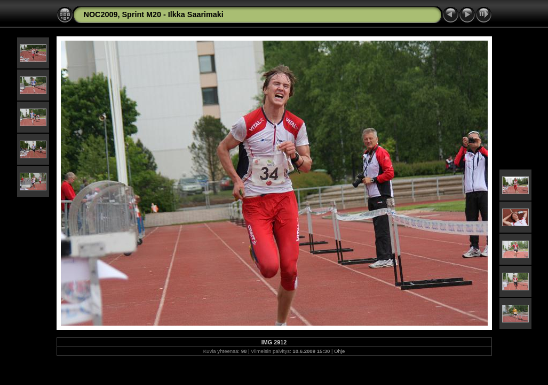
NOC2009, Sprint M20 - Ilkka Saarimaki (154, 14)
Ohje (339, 351)
